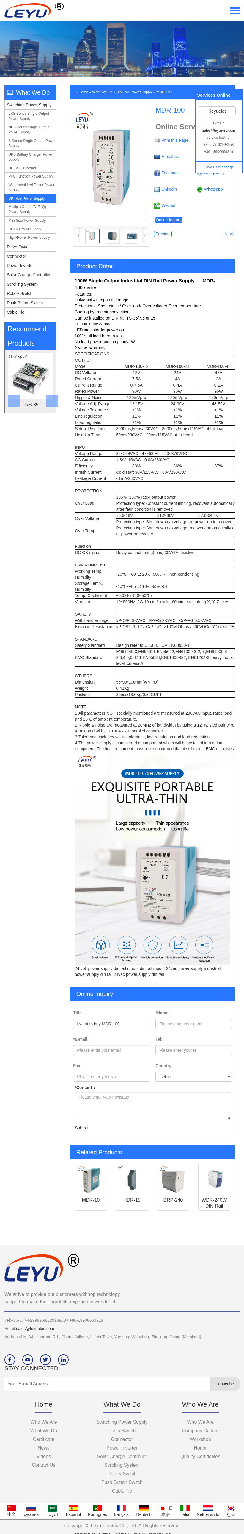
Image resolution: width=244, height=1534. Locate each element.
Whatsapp (213, 189)
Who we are (43, 1422)
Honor (200, 1447)
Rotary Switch (19, 293)
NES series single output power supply (28, 129)
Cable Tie (15, 312)
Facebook (170, 172)
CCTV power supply (24, 229)
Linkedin (169, 189)
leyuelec (217, 111)
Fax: (77, 1065)
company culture (200, 1430)
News (44, 1447)
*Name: (162, 1013)
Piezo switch (19, 247)
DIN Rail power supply (26, 199)
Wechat (168, 205)
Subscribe (224, 1384)
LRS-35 (31, 404)
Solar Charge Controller (29, 274)
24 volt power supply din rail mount (107, 968)
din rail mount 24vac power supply (172, 968)
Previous (162, 234)
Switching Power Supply (29, 105)
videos (44, 1456)
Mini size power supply (27, 220)
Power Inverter (20, 265)
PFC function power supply (30, 176)
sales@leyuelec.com (35, 1328)
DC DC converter (22, 168)
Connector (16, 256)
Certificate (43, 1439)
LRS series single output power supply (28, 116)
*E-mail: (81, 1039)
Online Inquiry (168, 220)
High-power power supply (29, 237)
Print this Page (174, 140)
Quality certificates (200, 1456)
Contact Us (43, 1465)
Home (83, 92)
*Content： (85, 1087)
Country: (164, 1065)
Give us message (219, 167)
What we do (102, 92)
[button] (49, 381)
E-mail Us (170, 156)
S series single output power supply (32, 143)
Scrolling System (22, 284)
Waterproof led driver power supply (31, 187)
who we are (200, 1422)
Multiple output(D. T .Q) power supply (27, 209)
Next (228, 234)
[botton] (11, 381)
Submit (81, 1128)
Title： (79, 1013)
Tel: (159, 1039)
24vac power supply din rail (139, 974)
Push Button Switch (25, 303)
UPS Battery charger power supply (30, 157)
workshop (200, 1439)
